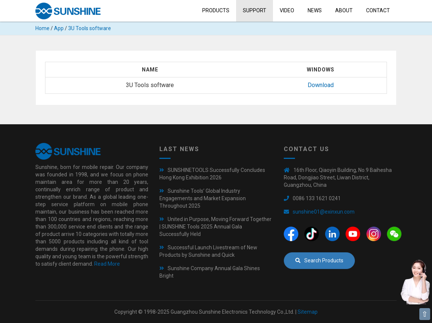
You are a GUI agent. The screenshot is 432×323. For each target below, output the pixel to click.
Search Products (319, 260)
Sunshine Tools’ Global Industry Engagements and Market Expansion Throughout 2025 (202, 198)
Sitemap (308, 312)
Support (254, 10)
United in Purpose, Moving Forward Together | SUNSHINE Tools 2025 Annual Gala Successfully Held (215, 226)
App (59, 28)
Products (215, 10)
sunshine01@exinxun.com (324, 212)
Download (321, 85)
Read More (107, 264)
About (344, 10)
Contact (378, 10)
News (315, 10)
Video (287, 10)
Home (42, 28)
